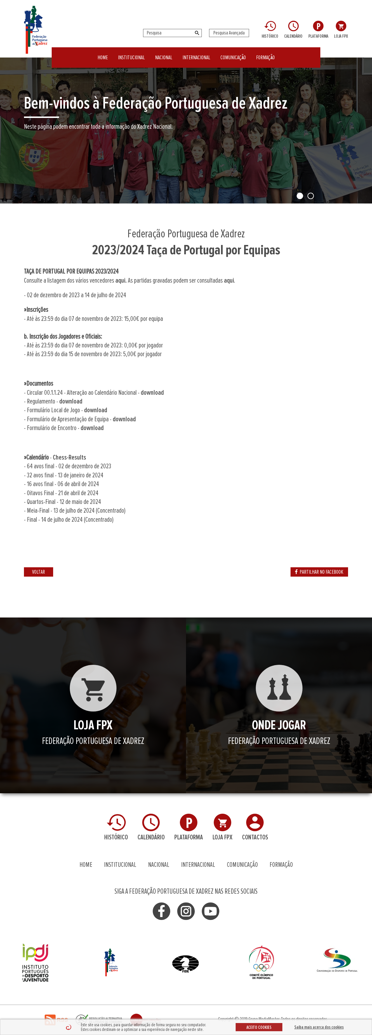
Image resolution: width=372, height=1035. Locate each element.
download (152, 392)
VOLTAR (38, 572)
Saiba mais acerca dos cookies (319, 1027)
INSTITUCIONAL (131, 53)
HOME (103, 53)
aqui (229, 280)
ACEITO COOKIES (259, 1027)
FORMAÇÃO (265, 53)
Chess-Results (69, 457)
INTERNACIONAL (196, 53)
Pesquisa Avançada (229, 33)
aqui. (121, 280)
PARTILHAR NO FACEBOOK (319, 572)
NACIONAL (163, 53)
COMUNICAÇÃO (233, 53)
